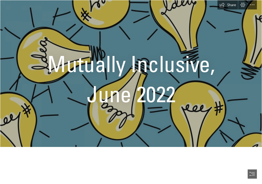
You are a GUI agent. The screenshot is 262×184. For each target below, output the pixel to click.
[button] (227, 4)
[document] (131, 92)
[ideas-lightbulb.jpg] (131, 73)
